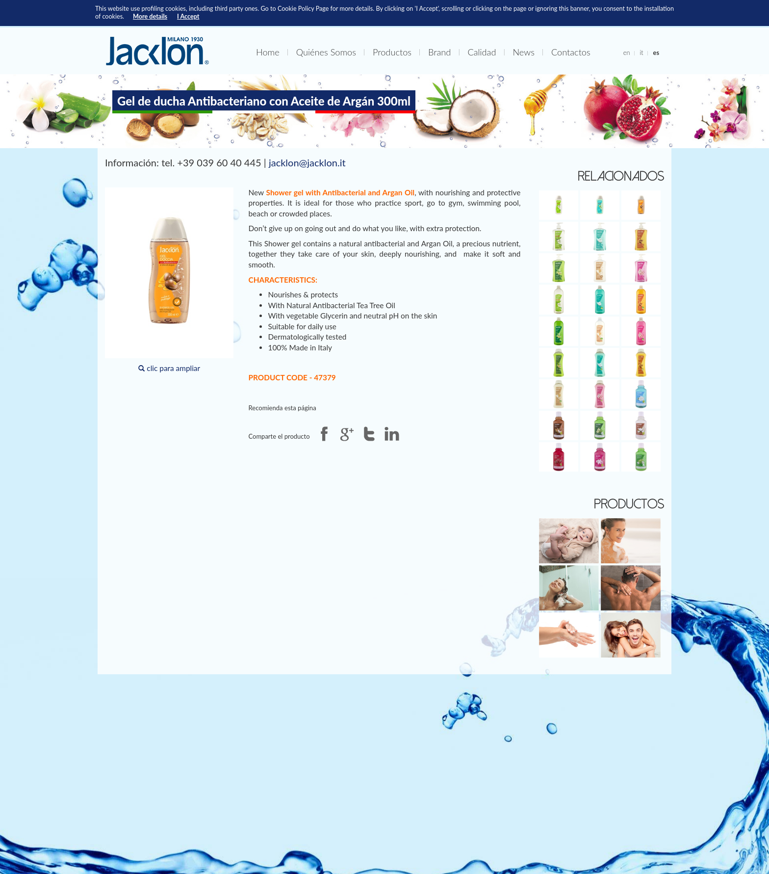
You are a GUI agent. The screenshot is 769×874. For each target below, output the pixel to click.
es (656, 52)
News (523, 52)
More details (150, 16)
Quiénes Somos (326, 52)
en (626, 52)
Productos (392, 52)
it (641, 52)
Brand (439, 52)
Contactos (570, 52)
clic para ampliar (169, 279)
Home (268, 52)
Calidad (481, 52)
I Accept (188, 16)
